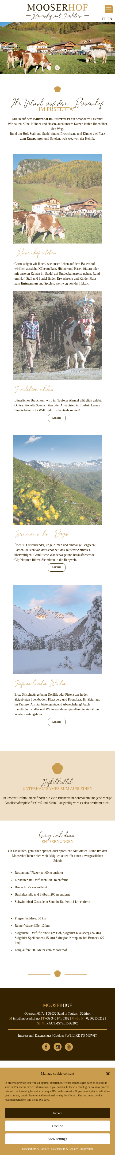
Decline (57, 1126)
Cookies (59, 1035)
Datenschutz (43, 1035)
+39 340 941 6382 (57, 1018)
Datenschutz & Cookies (35, 1149)
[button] (108, 1073)
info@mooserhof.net (26, 1018)
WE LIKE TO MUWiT (81, 1035)
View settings (57, 1139)
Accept (57, 1113)
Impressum (86, 1149)
